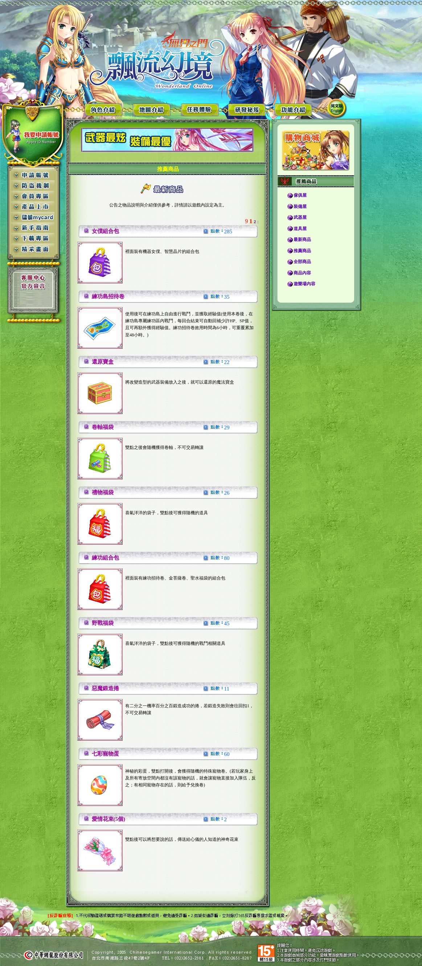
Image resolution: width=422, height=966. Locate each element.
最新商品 (302, 239)
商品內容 (302, 272)
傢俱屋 (300, 195)
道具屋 (300, 228)
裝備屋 (300, 206)
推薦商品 (302, 250)
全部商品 (302, 261)
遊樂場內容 (304, 283)
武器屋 (300, 217)
